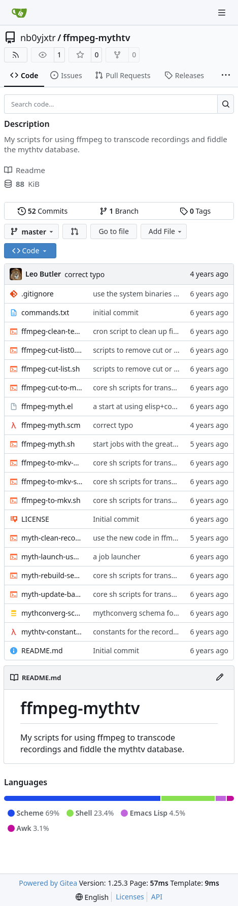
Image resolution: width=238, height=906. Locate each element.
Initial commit (116, 519)
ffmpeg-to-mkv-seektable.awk (52, 481)
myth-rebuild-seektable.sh (52, 575)
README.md (42, 650)
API (156, 896)
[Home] (19, 13)
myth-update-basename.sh (52, 594)
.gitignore (37, 293)
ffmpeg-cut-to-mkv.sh (52, 387)
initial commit (116, 312)
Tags (195, 211)
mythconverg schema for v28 (141, 613)
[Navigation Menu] (223, 12)
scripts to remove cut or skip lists (147, 350)
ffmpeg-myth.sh (48, 444)
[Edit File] (220, 677)
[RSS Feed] (15, 54)
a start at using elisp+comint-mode (151, 406)
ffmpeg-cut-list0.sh (52, 350)
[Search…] (225, 104)
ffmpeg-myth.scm (51, 425)
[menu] (92, 897)
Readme (24, 170)
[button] (74, 231)
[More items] (226, 75)
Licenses (130, 896)
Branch (119, 211)
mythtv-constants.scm (52, 631)
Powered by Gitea (48, 883)
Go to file (113, 231)
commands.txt (45, 312)
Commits (42, 211)
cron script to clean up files (137, 331)
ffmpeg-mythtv (96, 37)
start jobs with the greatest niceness (153, 444)
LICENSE (35, 519)
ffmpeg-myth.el (47, 406)
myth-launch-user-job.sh (52, 556)
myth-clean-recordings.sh (52, 538)
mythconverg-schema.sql (52, 613)
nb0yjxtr (38, 37)
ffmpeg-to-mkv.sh (51, 500)
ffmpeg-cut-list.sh (50, 369)
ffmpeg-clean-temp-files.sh (52, 331)
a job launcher (117, 556)
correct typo (84, 274)
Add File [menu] (166, 231)
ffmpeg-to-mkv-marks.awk (52, 462)
